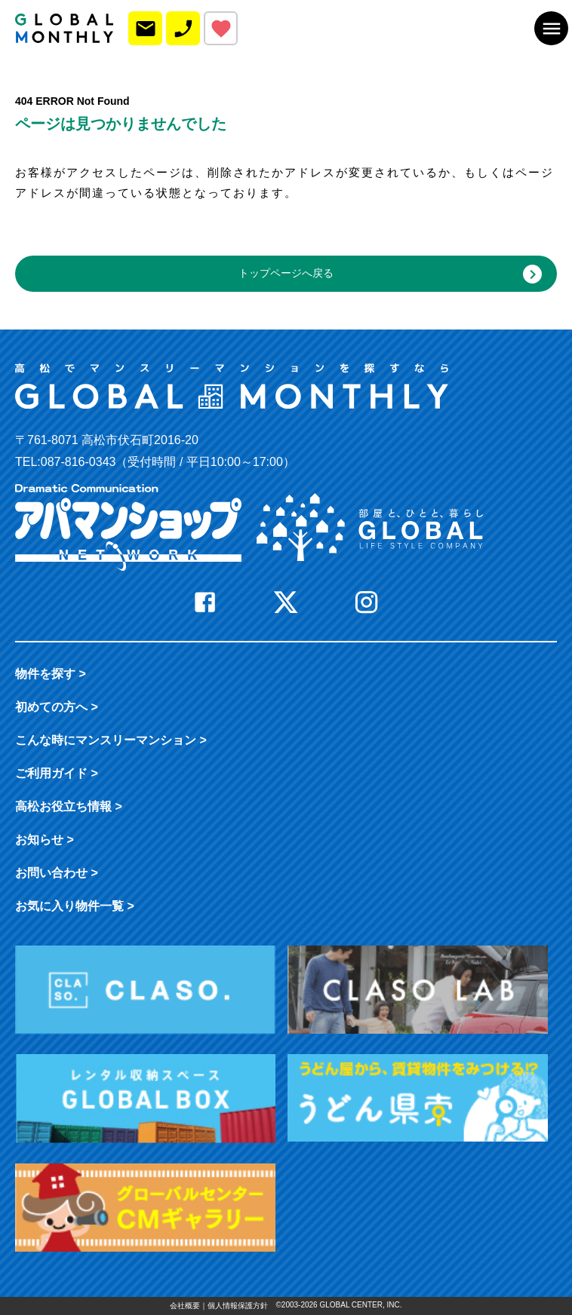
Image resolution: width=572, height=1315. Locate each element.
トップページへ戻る (390, 274)
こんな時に (111, 740)
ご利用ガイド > (56, 773)
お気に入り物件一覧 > (74, 906)
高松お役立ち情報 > (68, 806)
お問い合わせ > (56, 872)
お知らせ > (44, 839)
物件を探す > (50, 673)
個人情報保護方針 (238, 1305)
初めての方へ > (56, 706)
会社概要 (185, 1305)
